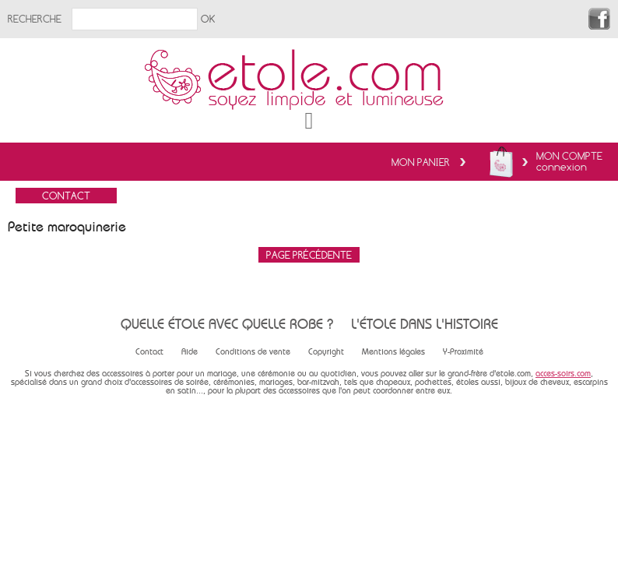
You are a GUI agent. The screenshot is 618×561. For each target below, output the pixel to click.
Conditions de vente (253, 352)
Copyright (326, 352)
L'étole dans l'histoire (424, 324)
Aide (189, 352)
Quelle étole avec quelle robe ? (227, 324)
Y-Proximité (463, 352)
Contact (149, 352)
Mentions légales (393, 352)
